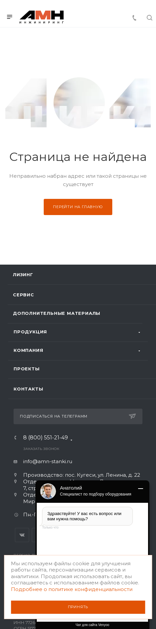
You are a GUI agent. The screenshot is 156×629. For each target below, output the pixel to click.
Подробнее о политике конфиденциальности (71, 589)
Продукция (30, 331)
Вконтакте (22, 535)
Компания (28, 350)
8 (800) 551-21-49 (45, 438)
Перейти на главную (78, 206)
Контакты (28, 388)
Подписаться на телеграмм (78, 416)
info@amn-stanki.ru (47, 461)
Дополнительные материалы (56, 313)
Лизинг (23, 274)
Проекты (27, 368)
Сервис (23, 294)
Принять (78, 607)
